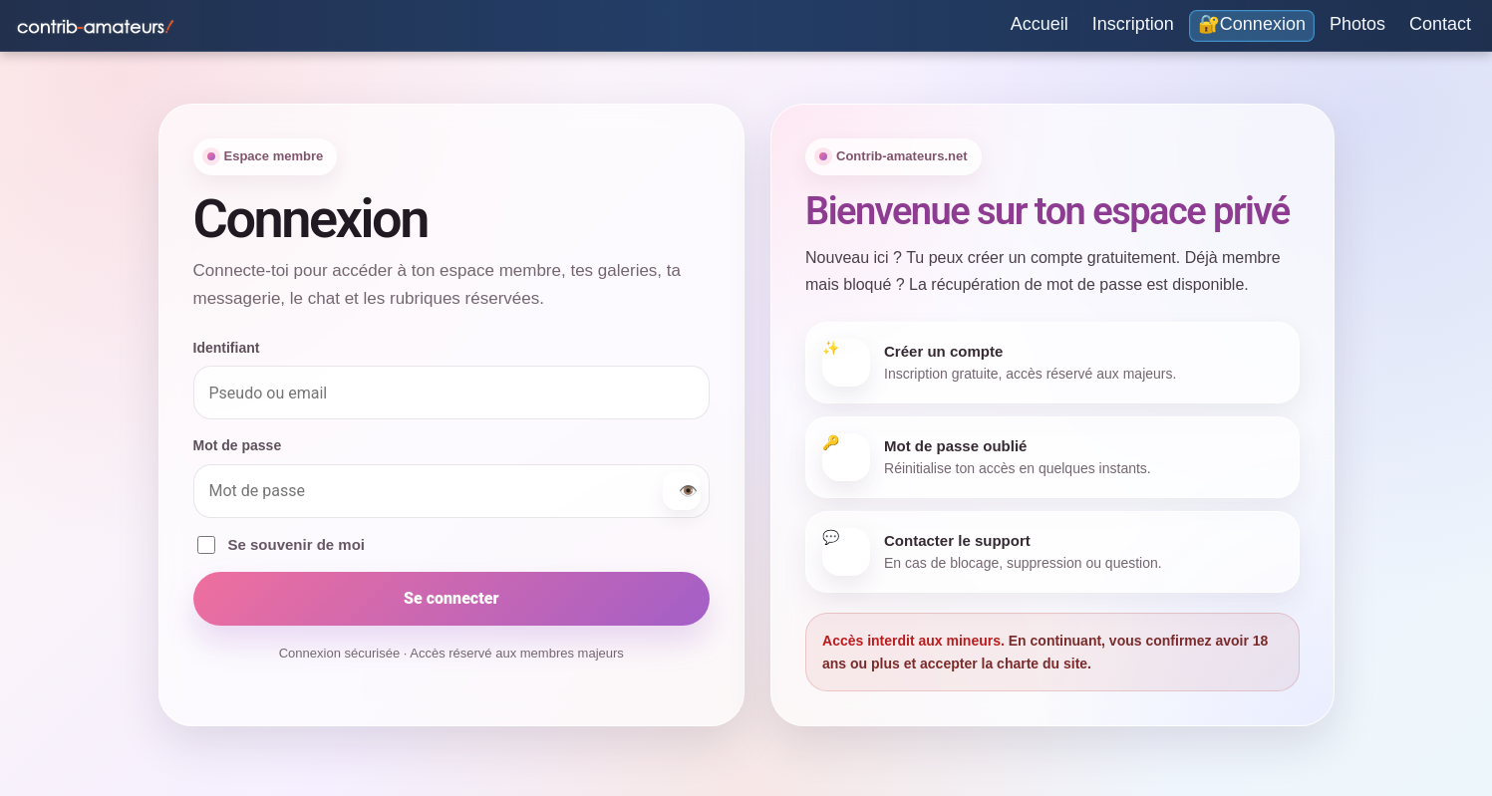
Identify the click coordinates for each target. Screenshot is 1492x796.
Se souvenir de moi (281, 545)
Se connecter (451, 598)
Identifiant (226, 348)
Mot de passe (237, 445)
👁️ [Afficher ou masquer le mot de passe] (688, 491)
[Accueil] (1039, 26)
